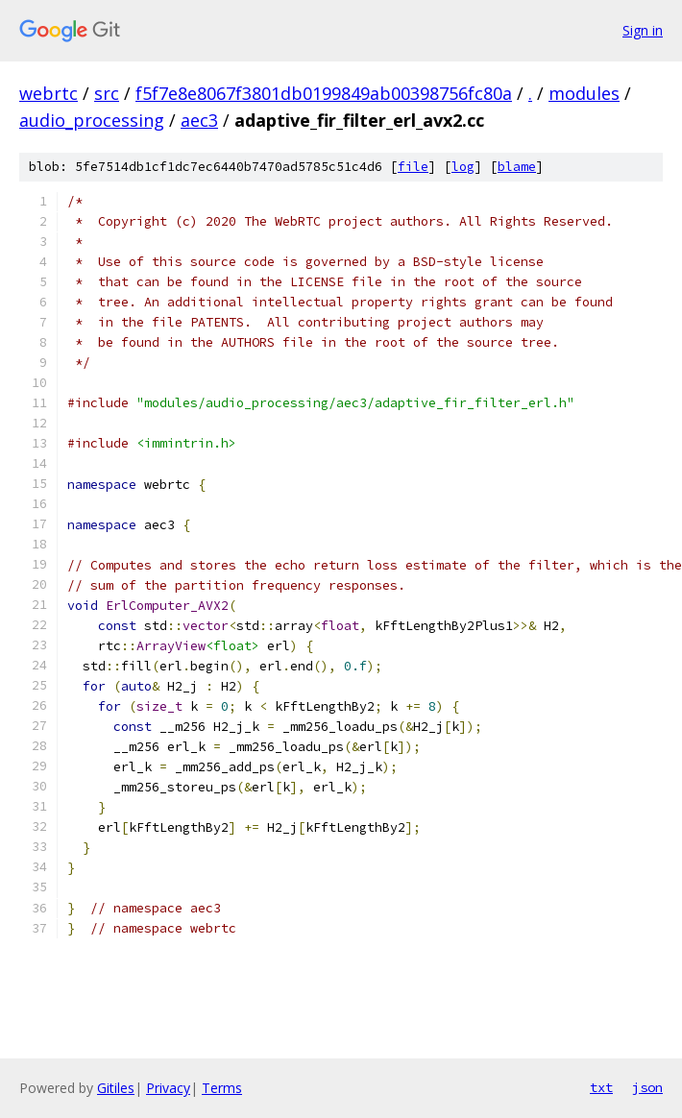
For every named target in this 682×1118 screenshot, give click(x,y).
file (413, 166)
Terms (222, 1088)
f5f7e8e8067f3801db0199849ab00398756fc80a (323, 93)
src (106, 93)
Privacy (168, 1088)
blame (517, 166)
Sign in (642, 30)
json (647, 1087)
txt (601, 1087)
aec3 (199, 120)
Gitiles (115, 1088)
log (463, 166)
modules (584, 93)
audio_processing (91, 120)
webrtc (48, 93)
